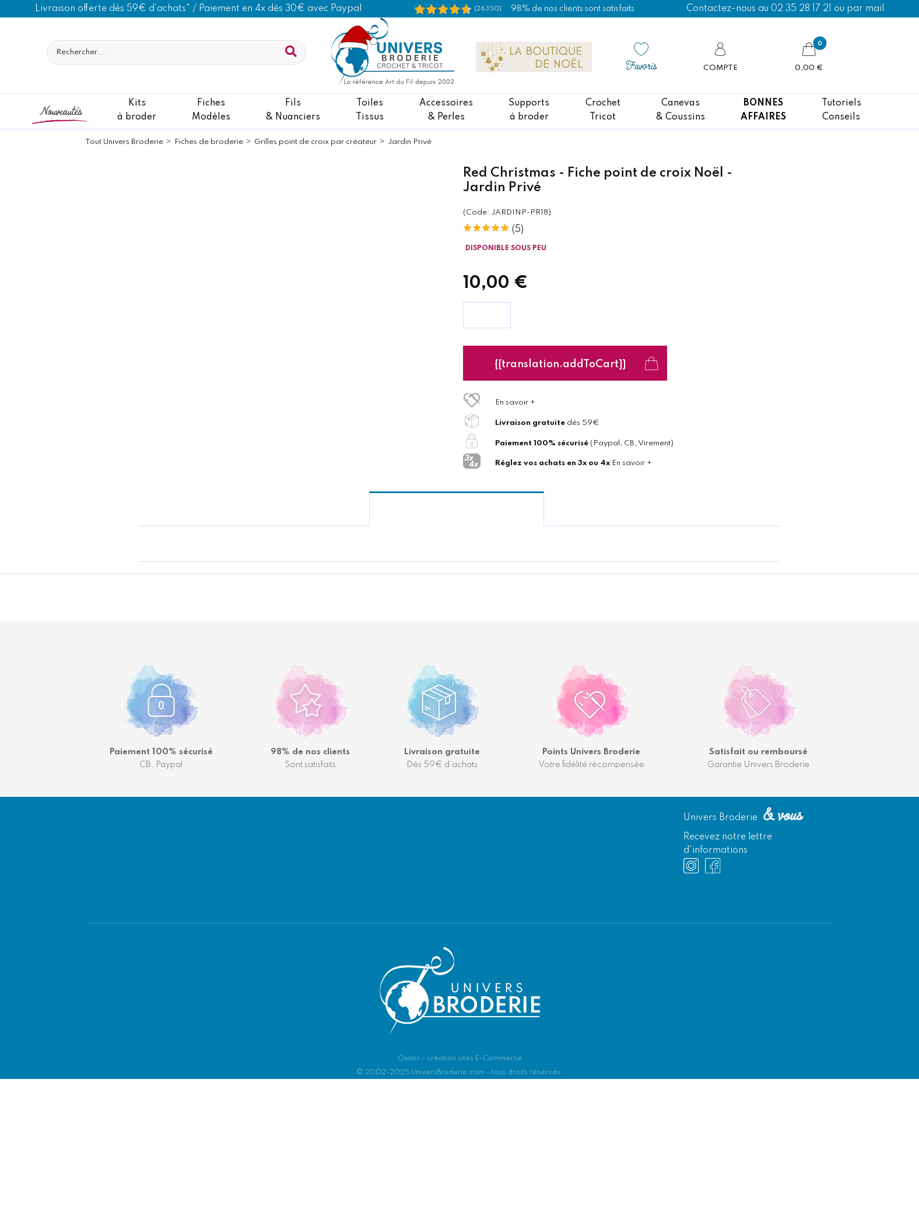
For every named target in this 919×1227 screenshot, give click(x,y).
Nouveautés (61, 110)
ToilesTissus (370, 110)
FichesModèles (211, 110)
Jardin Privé (410, 142)
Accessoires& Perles (446, 110)
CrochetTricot (602, 110)
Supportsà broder (528, 110)
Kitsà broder (136, 110)
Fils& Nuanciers (293, 110)
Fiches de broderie (208, 142)
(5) (518, 229)
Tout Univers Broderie (124, 142)
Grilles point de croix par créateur (315, 142)
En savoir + (515, 402)
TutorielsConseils (841, 110)
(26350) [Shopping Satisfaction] (487, 8)
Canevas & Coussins (680, 110)
